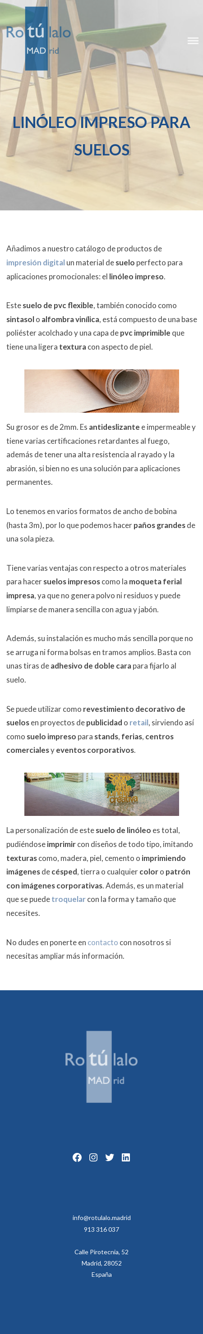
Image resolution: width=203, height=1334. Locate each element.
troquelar (68, 899)
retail (138, 722)
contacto (103, 942)
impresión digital (35, 262)
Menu (193, 40)
